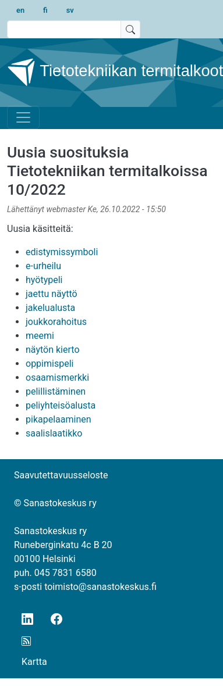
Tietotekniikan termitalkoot (107, 72)
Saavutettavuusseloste (61, 475)
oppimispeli (49, 363)
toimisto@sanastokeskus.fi (100, 586)
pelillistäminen (56, 391)
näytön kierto (53, 349)
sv (70, 10)
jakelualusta (50, 307)
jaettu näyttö (51, 293)
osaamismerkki (57, 377)
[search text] (64, 29)
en (20, 10)
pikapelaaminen (58, 419)
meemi (40, 335)
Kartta (34, 661)
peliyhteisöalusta (60, 405)
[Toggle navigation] (23, 117)
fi (45, 10)
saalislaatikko (54, 433)
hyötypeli (44, 279)
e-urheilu (43, 265)
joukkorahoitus (56, 321)
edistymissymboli (62, 251)
